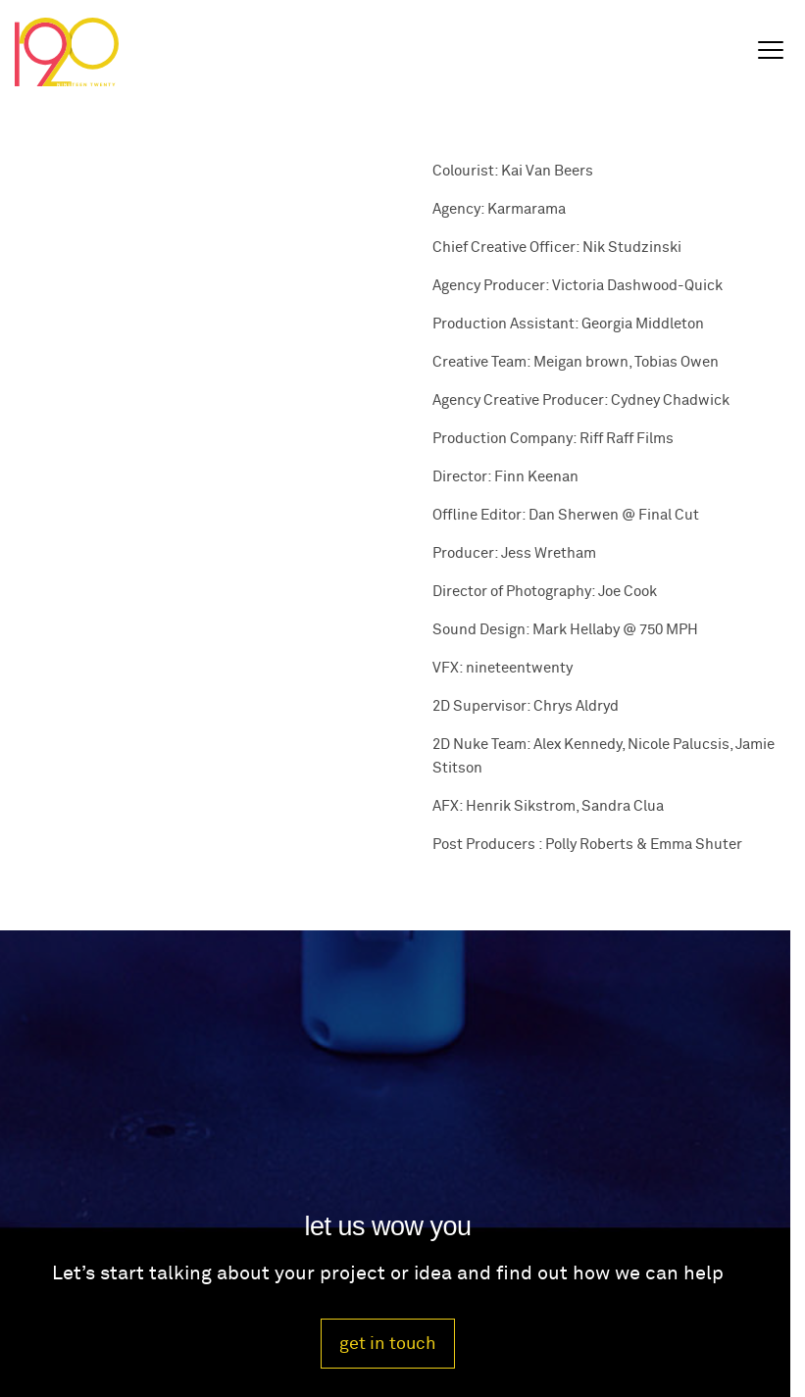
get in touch (387, 1343)
